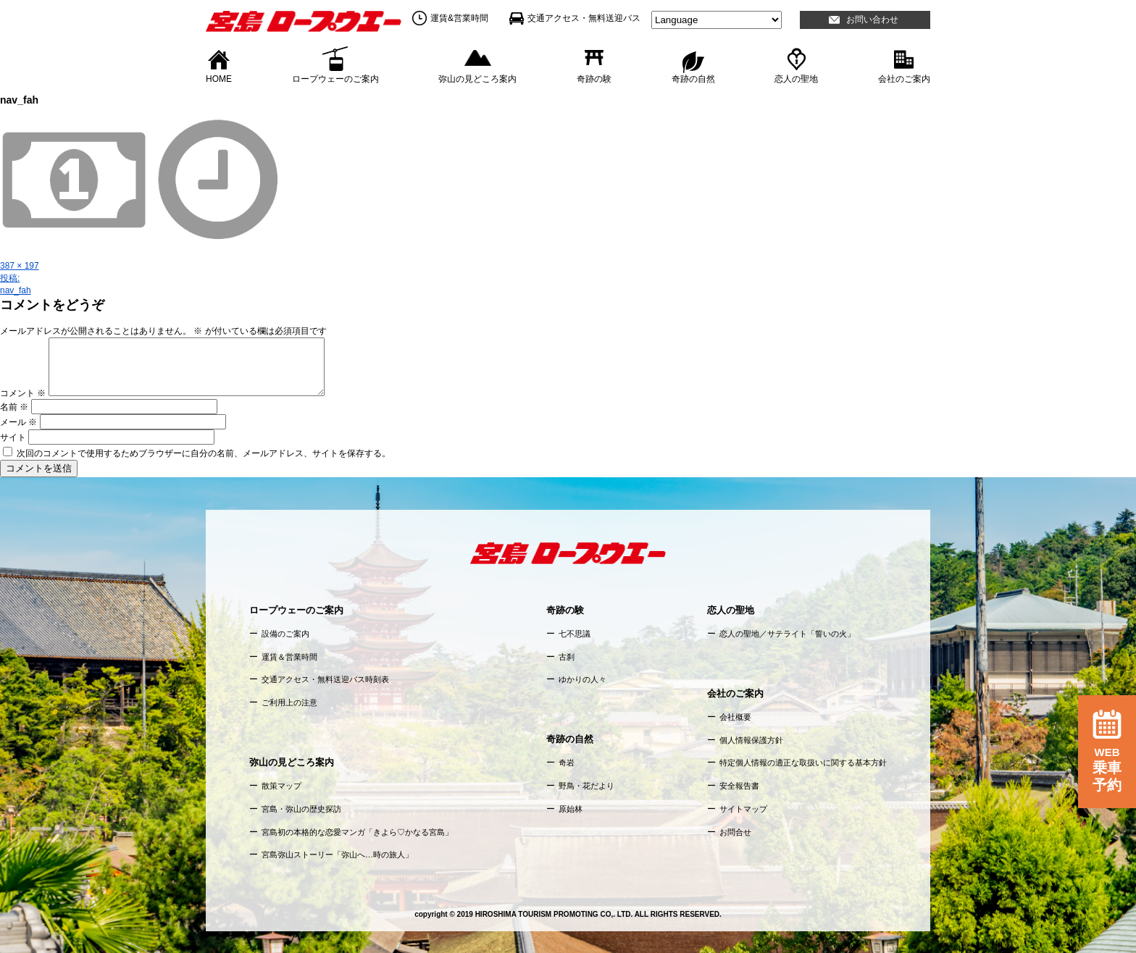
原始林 (570, 809)
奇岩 (567, 762)
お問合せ (735, 832)
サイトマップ (743, 809)
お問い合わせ (872, 19)
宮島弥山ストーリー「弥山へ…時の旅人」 (337, 854)
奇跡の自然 (693, 78)
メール (18, 422)
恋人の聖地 (796, 78)
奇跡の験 (594, 78)
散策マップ (281, 785)
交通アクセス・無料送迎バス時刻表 (325, 679)
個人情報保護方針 (751, 740)
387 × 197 (19, 266)
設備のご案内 (285, 633)
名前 (14, 407)
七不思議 (574, 633)
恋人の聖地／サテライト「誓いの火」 (787, 633)
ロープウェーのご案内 (335, 78)
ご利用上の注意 (289, 702)
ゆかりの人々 (582, 679)
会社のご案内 (904, 78)
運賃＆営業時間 (289, 656)
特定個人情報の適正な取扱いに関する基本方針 (803, 762)
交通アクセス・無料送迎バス (583, 18)
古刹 (567, 656)
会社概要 (735, 717)
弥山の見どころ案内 (477, 78)
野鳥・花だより (586, 785)
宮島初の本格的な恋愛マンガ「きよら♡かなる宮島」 (357, 832)
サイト (13, 437)
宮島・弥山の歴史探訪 (301, 809)
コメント (23, 393)
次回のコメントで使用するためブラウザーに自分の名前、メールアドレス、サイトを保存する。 (203, 453)
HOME (219, 78)
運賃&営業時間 (459, 18)
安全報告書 (739, 785)
